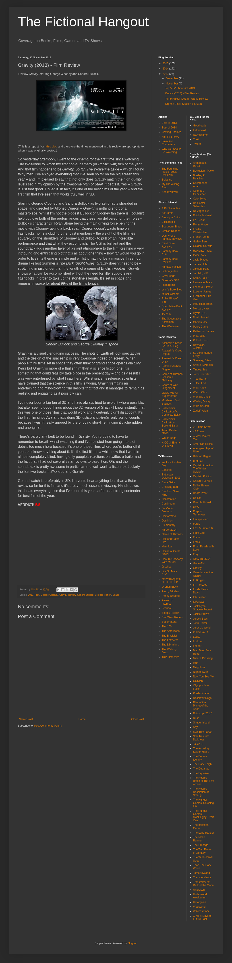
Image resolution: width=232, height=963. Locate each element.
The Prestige (200, 845)
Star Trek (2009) (203, 731)
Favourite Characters (168, 143)
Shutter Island (201, 722)
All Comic (167, 212)
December (172, 78)
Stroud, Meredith (203, 365)
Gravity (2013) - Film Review (182, 93)
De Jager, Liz (201, 210)
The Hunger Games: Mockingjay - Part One (203, 815)
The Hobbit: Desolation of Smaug (201, 792)
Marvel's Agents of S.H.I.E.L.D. (171, 580)
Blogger (132, 943)
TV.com (166, 314)
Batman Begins (202, 456)
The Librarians (170, 644)
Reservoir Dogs (202, 698)
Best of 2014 (169, 127)
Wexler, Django (202, 401)
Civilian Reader (171, 231)
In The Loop (200, 584)
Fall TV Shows (170, 136)
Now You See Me (203, 676)
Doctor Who (169, 516)
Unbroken (199, 889)
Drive (196, 506)
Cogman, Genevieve (199, 192)
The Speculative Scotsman (171, 320)
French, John (201, 236)
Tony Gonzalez (202, 374)
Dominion (167, 520)
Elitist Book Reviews (168, 245)
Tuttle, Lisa (199, 383)
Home (82, 719)
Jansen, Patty (201, 268)
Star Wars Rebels (172, 617)
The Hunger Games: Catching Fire (203, 803)
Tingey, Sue (200, 369)
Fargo (196, 523)
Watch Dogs (169, 437)
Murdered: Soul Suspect (171, 402)
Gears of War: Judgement (170, 386)
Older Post (137, 719)
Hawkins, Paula (202, 250)
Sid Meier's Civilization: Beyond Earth (170, 422)
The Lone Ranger (203, 832)
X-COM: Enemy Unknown (171, 444)
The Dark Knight (203, 764)
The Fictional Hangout (83, 21)
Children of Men (202, 480)
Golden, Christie (202, 246)
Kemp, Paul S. (201, 278)
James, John (200, 264)
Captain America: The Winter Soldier (203, 468)
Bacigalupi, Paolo (203, 170)
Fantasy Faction (171, 266)
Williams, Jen (201, 406)
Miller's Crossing (203, 658)
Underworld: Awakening (200, 896)
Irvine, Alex (199, 255)
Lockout (198, 641)
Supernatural (169, 621)
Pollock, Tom (200, 340)
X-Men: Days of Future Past (202, 917)
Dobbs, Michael (202, 215)
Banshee (167, 469)
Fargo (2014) (169, 529)
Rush (196, 718)
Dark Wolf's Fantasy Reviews (172, 237)
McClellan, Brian (203, 303)
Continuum (168, 503)
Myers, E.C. (200, 313)
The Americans (171, 631)
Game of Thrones (172, 534)
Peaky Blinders (171, 591)
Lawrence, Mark (202, 282)
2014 (166, 68)
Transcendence (202, 877)
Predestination (201, 693)
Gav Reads (168, 276)
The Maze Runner (199, 839)
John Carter (200, 623)
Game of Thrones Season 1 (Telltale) (172, 377)
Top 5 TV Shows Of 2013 (180, 88)
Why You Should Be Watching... (171, 150)
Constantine (169, 499)
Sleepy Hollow (170, 612)
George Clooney (49, 594)
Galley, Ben (200, 241)
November (172, 83)
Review (72, 594)
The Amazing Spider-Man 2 (201, 750)
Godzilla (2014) (202, 558)
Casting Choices (171, 132)
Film (37, 594)
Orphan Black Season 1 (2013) (183, 103)
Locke (196, 636)
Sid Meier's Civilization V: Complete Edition (172, 411)
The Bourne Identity (200, 758)
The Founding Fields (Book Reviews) (170, 172)
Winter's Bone (201, 911)
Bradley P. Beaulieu (199, 177)
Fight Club (199, 532)
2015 (166, 63)
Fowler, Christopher (200, 231)
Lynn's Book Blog (172, 289)
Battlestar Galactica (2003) (171, 476)
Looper (197, 646)
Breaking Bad (170, 486)
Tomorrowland (201, 873)
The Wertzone (170, 326)
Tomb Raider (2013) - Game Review (186, 98)
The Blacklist (169, 635)
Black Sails (168, 482)
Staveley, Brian (202, 360)
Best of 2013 (169, 122)
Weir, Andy (199, 387)
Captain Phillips (202, 476)
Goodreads (199, 125)
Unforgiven (199, 902)
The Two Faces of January (202, 851)
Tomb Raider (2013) (169, 432)
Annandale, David (200, 164)
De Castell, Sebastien (199, 205)
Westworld (199, 906)
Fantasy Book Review (170, 260)
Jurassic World (202, 627)
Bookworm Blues (172, 226)
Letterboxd (199, 130)
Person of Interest (167, 602)
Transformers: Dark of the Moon (203, 884)
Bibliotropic (168, 221)
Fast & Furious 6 (203, 528)
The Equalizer (201, 773)
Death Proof (200, 493)
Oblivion (198, 681)
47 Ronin (198, 431)
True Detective (170, 657)
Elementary (168, 525)
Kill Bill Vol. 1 (201, 632)
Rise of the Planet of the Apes (200, 706)
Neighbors (199, 667)
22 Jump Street (202, 427)
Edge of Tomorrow (199, 513)
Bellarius (167, 179)
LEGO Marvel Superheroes (170, 394)
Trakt (196, 139)
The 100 (167, 626)
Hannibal (167, 546)
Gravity (63, 594)
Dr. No (197, 497)
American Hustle (203, 444)
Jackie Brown (201, 614)
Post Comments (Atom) (48, 725)
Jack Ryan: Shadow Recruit (202, 608)
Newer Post (26, 719)
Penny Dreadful (171, 595)
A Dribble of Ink (171, 208)
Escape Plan (200, 519)
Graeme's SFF (170, 280)
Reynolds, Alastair (199, 346)
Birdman (198, 460)
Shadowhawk (170, 191)
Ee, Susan (199, 220)
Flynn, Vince (200, 224)
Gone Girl (199, 563)
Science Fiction (103, 594)
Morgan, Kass (201, 308)
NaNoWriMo (200, 134)
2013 (30, 594)
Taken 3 (198, 744)
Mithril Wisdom (170, 294)
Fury (196, 554)
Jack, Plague (201, 259)
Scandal (166, 608)
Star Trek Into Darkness (201, 738)
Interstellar (199, 597)
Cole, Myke (200, 198)
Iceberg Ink (168, 284)
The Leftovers (170, 640)
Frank (196, 542)
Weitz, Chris (200, 392)
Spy (195, 727)
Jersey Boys (200, 618)
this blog (51, 146)
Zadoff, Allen (200, 410)
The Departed (201, 768)
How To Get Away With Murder (172, 560)
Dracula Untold (202, 502)
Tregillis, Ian (200, 378)
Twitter (197, 143)
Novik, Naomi (201, 317)
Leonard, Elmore (203, 287)
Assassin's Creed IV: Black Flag (172, 344)
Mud (195, 662)
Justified (167, 566)
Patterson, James (203, 331)
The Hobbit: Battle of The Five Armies (203, 781)
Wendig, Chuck (202, 396)
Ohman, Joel (200, 322)
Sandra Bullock (85, 594)
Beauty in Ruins (171, 217)
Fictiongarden (170, 271)
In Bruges (199, 580)
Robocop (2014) (202, 713)
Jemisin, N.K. (201, 273)
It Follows (199, 601)
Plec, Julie (199, 335)
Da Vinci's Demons (168, 510)
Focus (197, 537)
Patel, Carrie (200, 326)
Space (115, 594)
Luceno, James (202, 291)
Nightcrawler (200, 671)
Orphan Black (170, 586)
